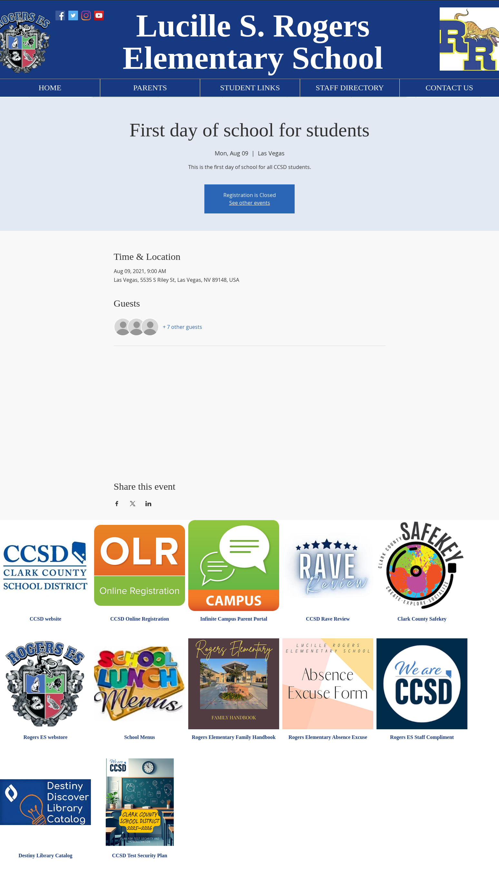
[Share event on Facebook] (117, 503)
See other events (249, 202)
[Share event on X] (133, 503)
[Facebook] (60, 15)
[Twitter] (73, 15)
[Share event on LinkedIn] (148, 503)
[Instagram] (86, 15)
